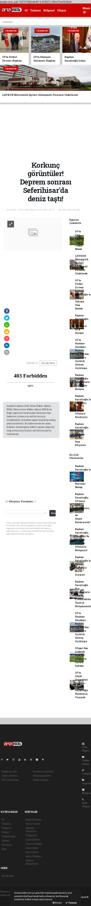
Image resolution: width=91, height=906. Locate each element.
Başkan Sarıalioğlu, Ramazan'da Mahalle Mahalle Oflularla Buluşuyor (82, 539)
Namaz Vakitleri (31, 829)
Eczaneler (31, 835)
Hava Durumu (33, 819)
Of (26, 10)
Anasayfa (8, 21)
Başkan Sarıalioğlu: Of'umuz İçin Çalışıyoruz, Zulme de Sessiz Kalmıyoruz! (82, 508)
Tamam (71, 902)
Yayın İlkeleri (10, 775)
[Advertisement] (46, 132)
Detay (57, 902)
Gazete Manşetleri (32, 862)
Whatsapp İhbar (42, 775)
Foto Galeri (85, 747)
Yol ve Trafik (33, 823)
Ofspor (61, 10)
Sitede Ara (8, 875)
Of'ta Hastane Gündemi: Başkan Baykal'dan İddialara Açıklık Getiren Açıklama (82, 354)
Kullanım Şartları (43, 771)
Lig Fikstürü (33, 839)
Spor (4, 848)
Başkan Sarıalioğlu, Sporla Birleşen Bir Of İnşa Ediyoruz (82, 434)
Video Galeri (85, 760)
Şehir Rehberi (34, 856)
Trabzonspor (9, 836)
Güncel (6, 840)
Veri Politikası (10, 779)
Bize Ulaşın (86, 803)
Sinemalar (32, 847)
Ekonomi (7, 844)
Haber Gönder (41, 779)
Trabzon (35, 10)
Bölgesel (48, 10)
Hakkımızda (9, 771)
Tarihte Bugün (34, 843)
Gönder (53, 513)
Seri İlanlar (32, 852)
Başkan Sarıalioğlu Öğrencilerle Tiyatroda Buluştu (82, 382)
